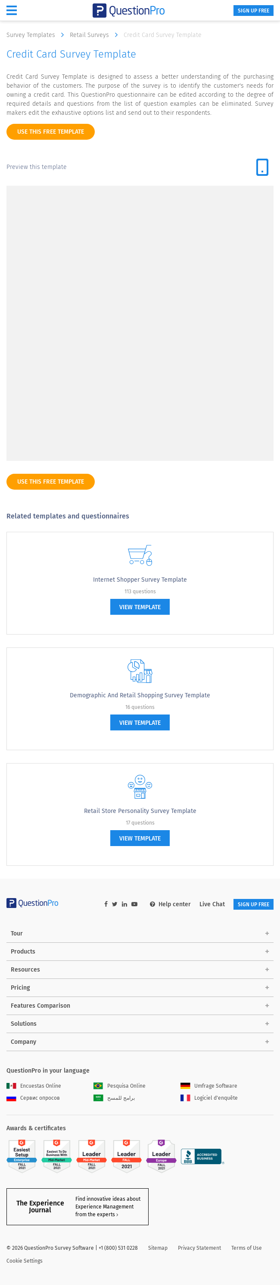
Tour (17, 933)
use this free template (50, 131)
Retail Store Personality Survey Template (140, 811)
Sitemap (158, 1248)
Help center (170, 904)
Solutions (24, 1023)
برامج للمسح (114, 1098)
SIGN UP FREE (253, 11)
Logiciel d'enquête (209, 1098)
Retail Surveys (96, 35)
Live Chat (212, 904)
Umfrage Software (208, 1086)
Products (23, 951)
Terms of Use (246, 1248)
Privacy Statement (199, 1248)
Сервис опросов (33, 1098)
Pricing (20, 987)
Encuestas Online (33, 1086)
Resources (25, 969)
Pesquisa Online (119, 1086)
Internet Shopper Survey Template (140, 579)
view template (140, 607)
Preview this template (36, 167)
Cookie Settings (24, 1261)
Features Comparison (40, 1005)
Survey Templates (37, 35)
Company (23, 1042)
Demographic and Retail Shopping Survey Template (140, 695)
